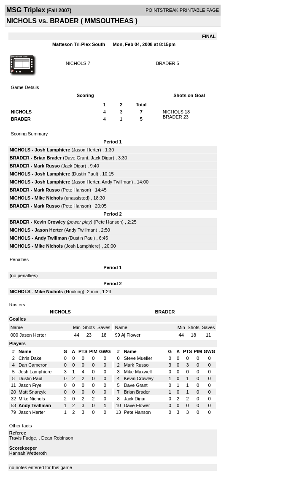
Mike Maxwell (138, 371)
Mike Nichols (49, 197)
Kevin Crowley (50, 221)
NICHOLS (76, 63)
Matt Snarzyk (32, 391)
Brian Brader (48, 157)
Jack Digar (102, 157)
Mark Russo (47, 165)
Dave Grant (76, 157)
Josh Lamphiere (52, 149)
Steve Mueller (138, 358)
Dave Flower (137, 405)
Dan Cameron (33, 364)
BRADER (165, 63)
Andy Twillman (117, 181)
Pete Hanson (76, 189)
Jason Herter (86, 149)
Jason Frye (30, 385)
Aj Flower (130, 335)
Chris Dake (30, 358)
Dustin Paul (85, 173)
